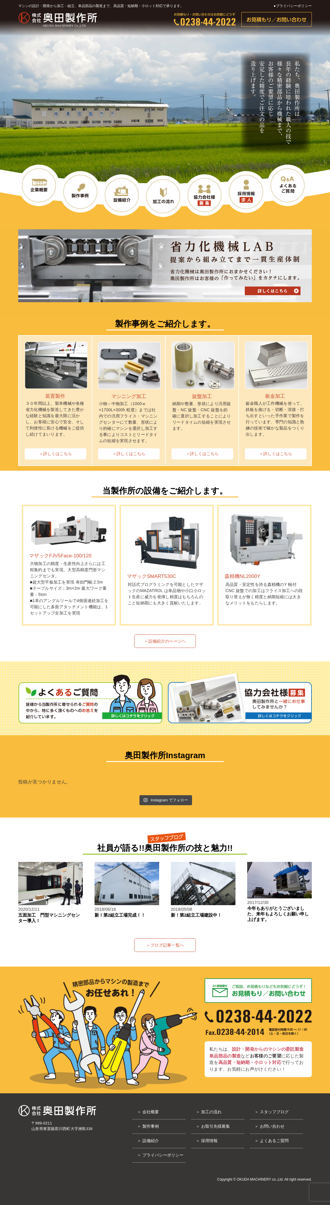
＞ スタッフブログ (272, 1111)
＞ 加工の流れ (209, 1111)
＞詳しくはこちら (55, 453)
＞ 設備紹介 (148, 1140)
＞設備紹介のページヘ (165, 641)
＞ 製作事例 (148, 1126)
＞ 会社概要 (148, 1111)
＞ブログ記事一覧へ (165, 945)
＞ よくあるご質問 (272, 1140)
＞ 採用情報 (207, 1140)
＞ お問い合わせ (269, 1126)
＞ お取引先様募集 (213, 1126)
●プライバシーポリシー (293, 6)
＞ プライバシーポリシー (160, 1155)
